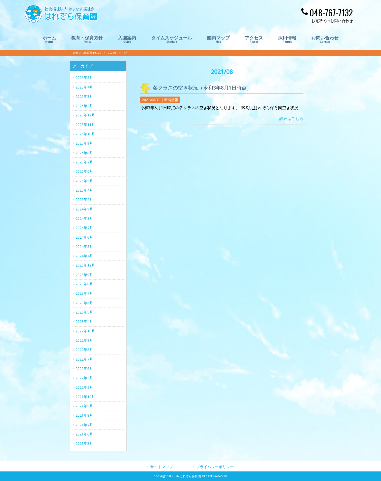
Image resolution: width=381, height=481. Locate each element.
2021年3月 (84, 443)
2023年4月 (84, 321)
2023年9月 (84, 275)
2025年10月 (85, 134)
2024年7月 (84, 228)
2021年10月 (85, 397)
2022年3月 (84, 378)
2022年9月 (84, 340)
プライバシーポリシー (215, 467)
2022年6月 (84, 368)
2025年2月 (84, 199)
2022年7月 (84, 359)
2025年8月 (84, 153)
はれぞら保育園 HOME (87, 53)
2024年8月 (84, 218)
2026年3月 (84, 96)
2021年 (112, 53)
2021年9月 (84, 406)
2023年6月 (84, 303)
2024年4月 (84, 256)
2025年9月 (84, 143)
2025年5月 (84, 181)
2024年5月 (84, 246)
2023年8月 (84, 284)
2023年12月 (85, 265)
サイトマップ (161, 467)
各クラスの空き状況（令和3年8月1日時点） (202, 88)
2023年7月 (84, 293)
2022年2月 (84, 387)
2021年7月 (84, 425)
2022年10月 (85, 331)
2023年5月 (84, 312)
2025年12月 (85, 115)
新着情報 (171, 100)
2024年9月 (84, 209)
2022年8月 (84, 349)
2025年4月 (84, 190)
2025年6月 (84, 171)
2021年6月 (84, 434)
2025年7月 (84, 162)
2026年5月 (84, 77)
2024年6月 (84, 237)
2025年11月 (85, 124)
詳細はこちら (291, 118)
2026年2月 (84, 106)
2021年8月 (84, 415)
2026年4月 (84, 87)
